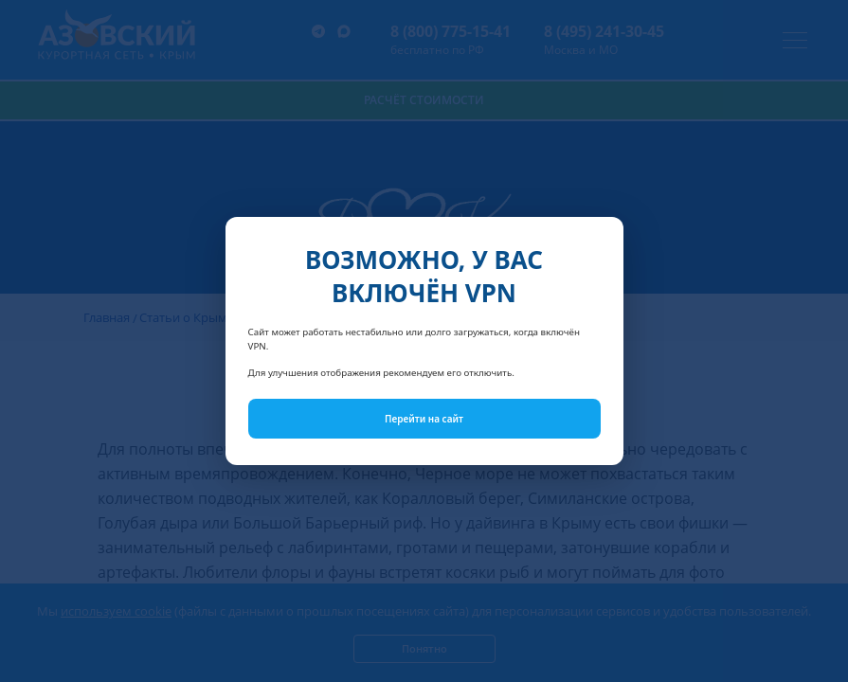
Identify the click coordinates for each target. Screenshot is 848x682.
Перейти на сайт (424, 418)
